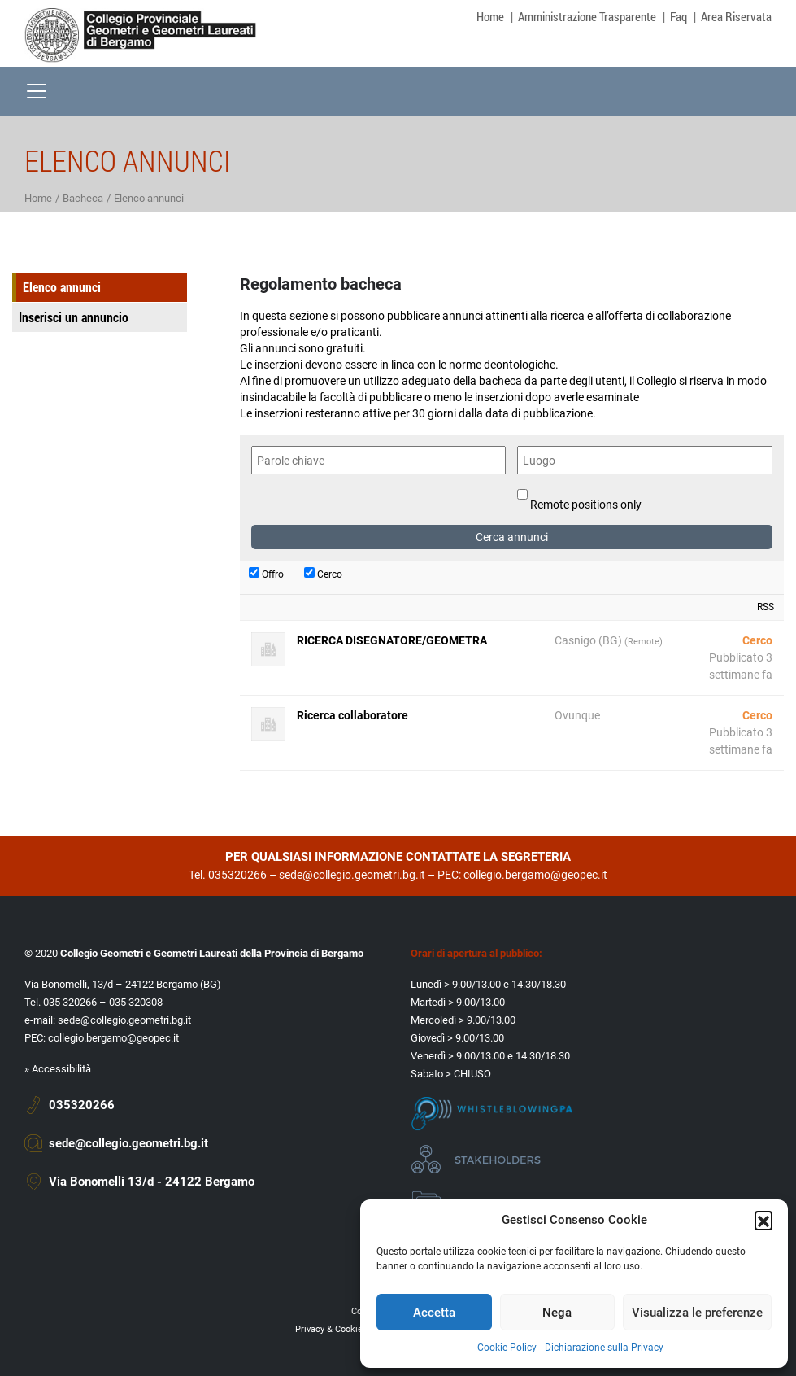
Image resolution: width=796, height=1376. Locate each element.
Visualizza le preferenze (697, 1312)
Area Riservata (736, 16)
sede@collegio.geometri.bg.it (352, 874)
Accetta (434, 1312)
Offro (266, 573)
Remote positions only (586, 504)
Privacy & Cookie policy (342, 1329)
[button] (763, 1220)
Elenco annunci (62, 286)
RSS (765, 607)
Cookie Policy (507, 1347)
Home (490, 16)
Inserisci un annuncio (73, 316)
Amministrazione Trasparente (587, 16)
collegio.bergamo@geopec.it (535, 874)
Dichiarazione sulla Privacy (604, 1347)
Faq (678, 16)
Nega (557, 1312)
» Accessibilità (57, 1069)
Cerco (323, 573)
